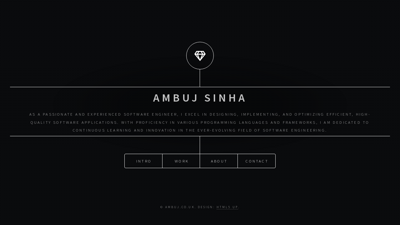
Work (182, 151)
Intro (144, 151)
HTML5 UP (227, 207)
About (219, 151)
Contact (257, 151)
